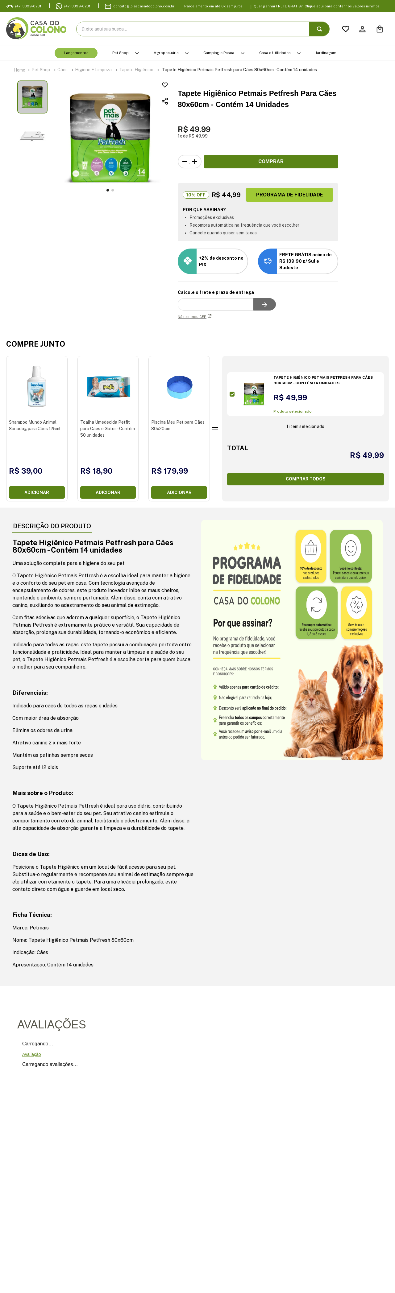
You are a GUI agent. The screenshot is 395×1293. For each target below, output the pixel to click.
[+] (194, 161)
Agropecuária (166, 53)
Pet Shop (120, 53)
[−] (185, 161)
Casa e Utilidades (275, 53)
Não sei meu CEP (194, 317)
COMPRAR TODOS (306, 478)
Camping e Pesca (218, 53)
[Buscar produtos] (320, 29)
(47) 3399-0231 (77, 6)
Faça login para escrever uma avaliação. (175, 1054)
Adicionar (36, 492)
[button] (130, 101)
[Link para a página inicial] (19, 70)
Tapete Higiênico (136, 69)
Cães (62, 69)
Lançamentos (76, 53)
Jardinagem (325, 53)
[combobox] (203, 29)
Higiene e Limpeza (93, 69)
